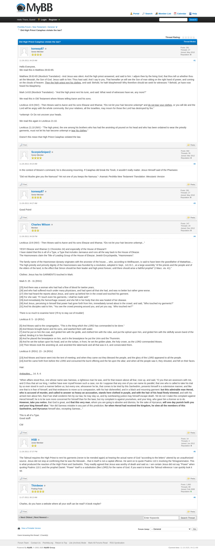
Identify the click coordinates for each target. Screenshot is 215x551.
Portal (136, 13)
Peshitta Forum (24, 27)
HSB (34, 439)
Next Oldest (26, 517)
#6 (194, 497)
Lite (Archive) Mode (77, 543)
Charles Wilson (40, 224)
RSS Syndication (117, 543)
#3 (194, 203)
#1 (194, 60)
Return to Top (61, 543)
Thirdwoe (37, 485)
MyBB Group (49, 548)
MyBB (29, 548)
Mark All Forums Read (98, 543)
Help (194, 13)
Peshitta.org (48, 543)
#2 (194, 164)
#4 (194, 236)
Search (148, 13)
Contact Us (36, 543)
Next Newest (40, 517)
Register (53, 19)
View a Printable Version (31, 528)
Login (44, 19)
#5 (194, 452)
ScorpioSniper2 (41, 152)
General (51, 27)
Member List (165, 13)
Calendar (181, 13)
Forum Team (23, 543)
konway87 (37, 48)
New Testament (39, 27)
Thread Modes (190, 42)
